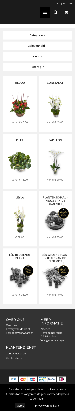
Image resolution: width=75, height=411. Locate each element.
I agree (20, 405)
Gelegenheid (37, 46)
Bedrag (37, 67)
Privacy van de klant (47, 405)
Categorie (37, 35)
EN (70, 3)
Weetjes (45, 329)
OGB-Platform (49, 336)
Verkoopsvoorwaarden (20, 333)
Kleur (37, 56)
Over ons (11, 325)
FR (64, 3)
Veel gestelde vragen (53, 340)
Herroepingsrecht (51, 333)
